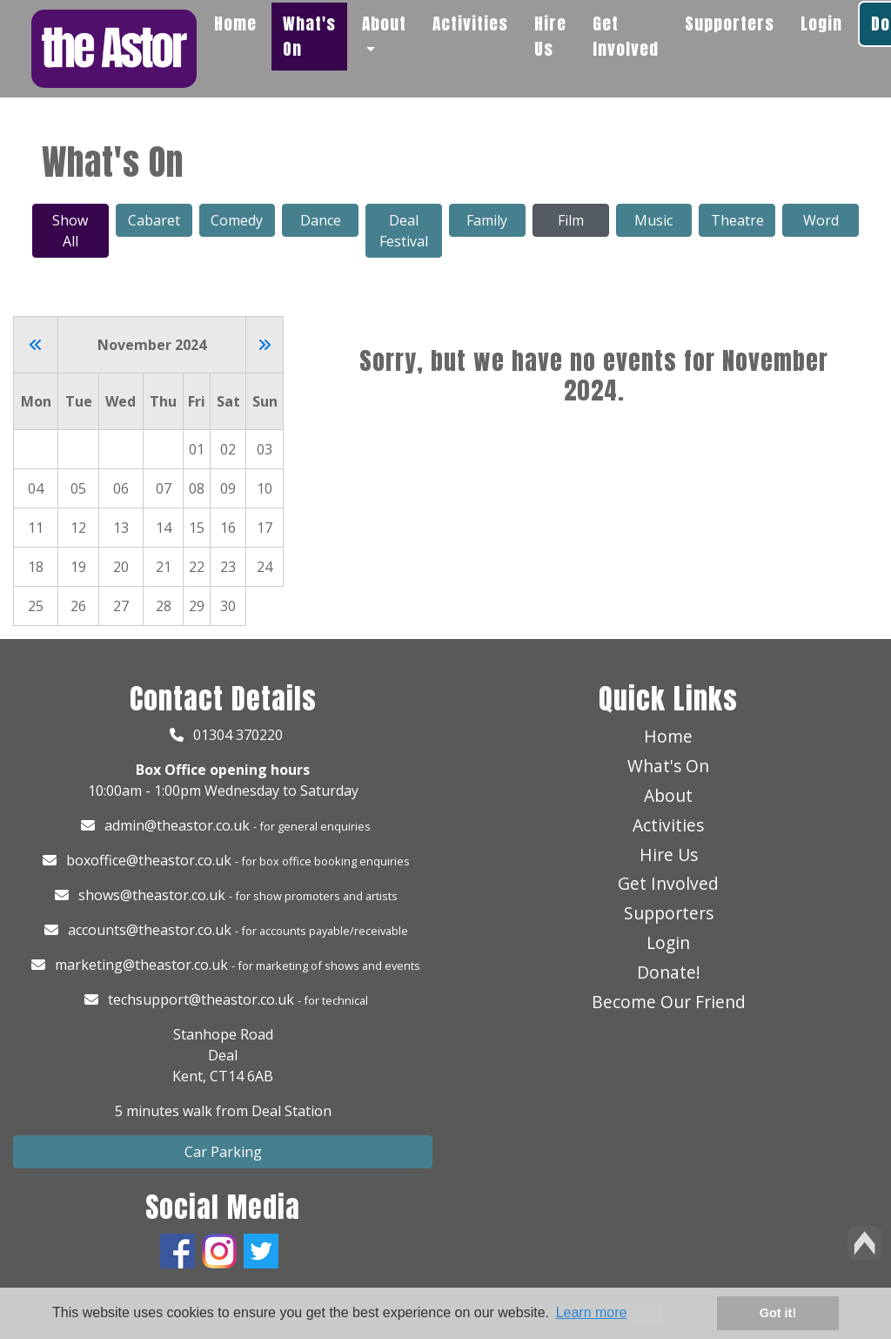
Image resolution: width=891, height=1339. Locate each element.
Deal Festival (403, 231)
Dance (320, 220)
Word (821, 220)
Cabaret (154, 220)
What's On (309, 35)
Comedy (237, 220)
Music (653, 220)
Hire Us (550, 35)
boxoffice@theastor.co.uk (148, 860)
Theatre (737, 220)
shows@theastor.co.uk (151, 895)
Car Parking (223, 1151)
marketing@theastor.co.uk (141, 964)
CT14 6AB (241, 1076)
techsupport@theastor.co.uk (201, 999)
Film (571, 220)
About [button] (384, 23)
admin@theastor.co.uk (177, 825)
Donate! (668, 972)
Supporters (729, 23)
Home (235, 23)
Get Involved (626, 35)
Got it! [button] (778, 1313)
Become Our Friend (669, 1001)
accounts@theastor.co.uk (149, 929)
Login (821, 23)
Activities (470, 23)
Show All (70, 231)
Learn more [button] (591, 1312)
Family (486, 220)
